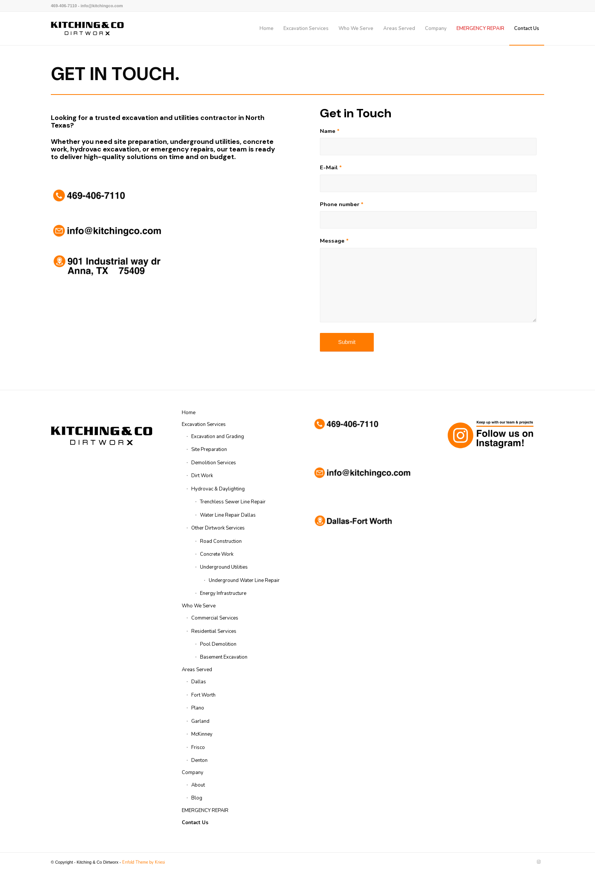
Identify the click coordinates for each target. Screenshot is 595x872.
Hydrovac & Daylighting (218, 489)
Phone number (342, 204)
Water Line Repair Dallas (228, 515)
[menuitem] (267, 28)
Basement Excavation (223, 657)
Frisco (198, 747)
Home (188, 412)
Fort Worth (203, 695)
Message (334, 240)
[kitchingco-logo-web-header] (87, 28)
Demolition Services (213, 462)
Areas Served (197, 669)
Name (330, 131)
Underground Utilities (224, 567)
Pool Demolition (218, 644)
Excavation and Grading (217, 436)
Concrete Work (216, 554)
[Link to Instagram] (538, 862)
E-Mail (331, 167)
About (198, 785)
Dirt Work (202, 475)
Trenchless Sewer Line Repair (233, 501)
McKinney (201, 734)
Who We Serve (199, 605)
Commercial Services (214, 618)
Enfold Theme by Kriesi (143, 862)
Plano (197, 708)
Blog (196, 798)
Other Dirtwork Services (218, 528)
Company (192, 772)
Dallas (198, 681)
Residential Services (213, 631)
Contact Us (195, 822)
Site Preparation (209, 449)
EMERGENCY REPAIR (205, 810)
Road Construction (221, 541)
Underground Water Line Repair (244, 580)
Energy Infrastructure (223, 593)
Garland (200, 721)
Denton (199, 760)
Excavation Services (204, 424)
